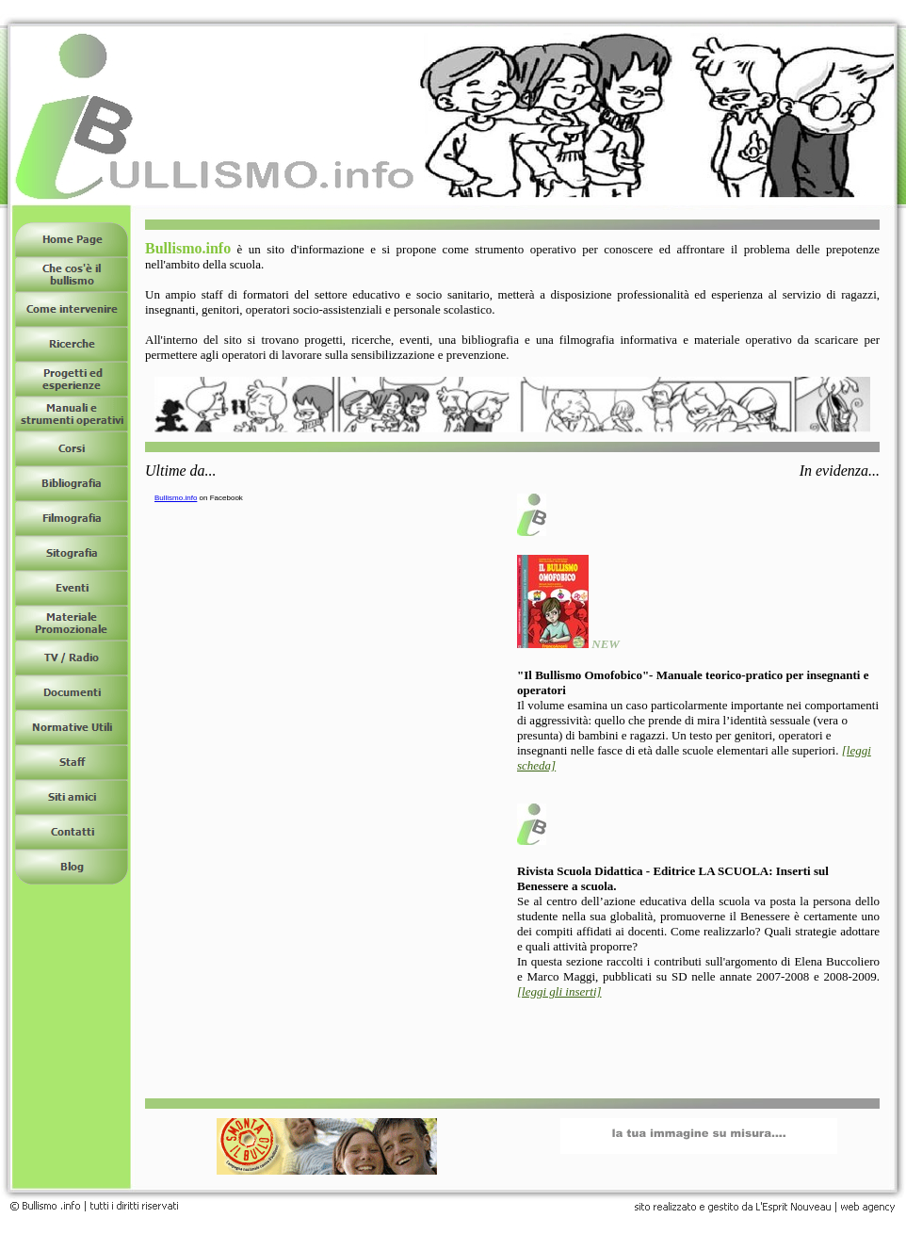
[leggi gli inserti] (559, 991)
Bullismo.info (175, 498)
